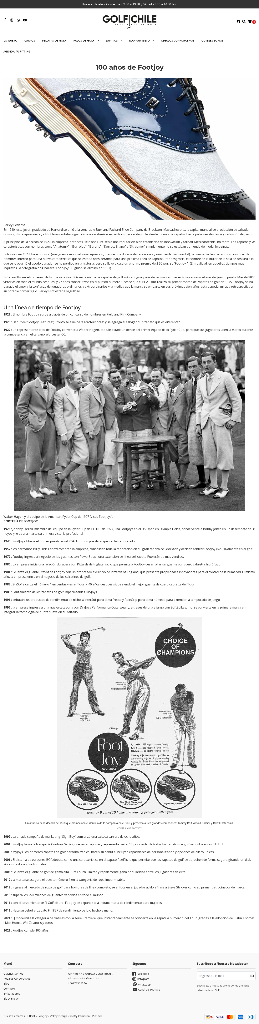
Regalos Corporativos (178, 40)
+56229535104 (77, 983)
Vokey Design (58, 1016)
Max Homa (13, 923)
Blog (6, 983)
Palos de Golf (83, 40)
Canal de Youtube (146, 990)
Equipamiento (139, 40)
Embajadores (11, 993)
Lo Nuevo (10, 40)
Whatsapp (141, 984)
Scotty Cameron (79, 1016)
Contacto (9, 988)
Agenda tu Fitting (16, 51)
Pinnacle (97, 1016)
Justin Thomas (244, 918)
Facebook (140, 974)
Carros (29, 40)
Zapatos (111, 40)
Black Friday (10, 998)
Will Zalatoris (32, 923)
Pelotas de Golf (54, 40)
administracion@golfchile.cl (85, 978)
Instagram (140, 979)
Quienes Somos (212, 40)
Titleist (31, 1016)
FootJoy (43, 1016)
